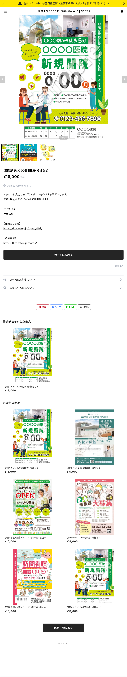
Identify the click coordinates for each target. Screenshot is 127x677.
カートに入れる (63, 255)
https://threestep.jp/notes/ (20, 243)
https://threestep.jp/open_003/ (22, 228)
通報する (119, 266)
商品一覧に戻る (64, 628)
